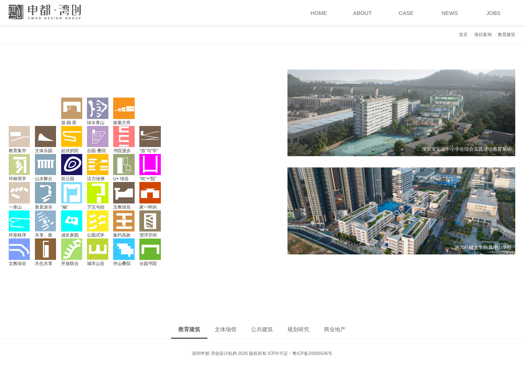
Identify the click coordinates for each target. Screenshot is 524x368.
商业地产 (335, 329)
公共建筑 (262, 329)
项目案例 (483, 34)
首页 (463, 34)
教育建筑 (189, 329)
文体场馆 (226, 329)
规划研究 (298, 329)
